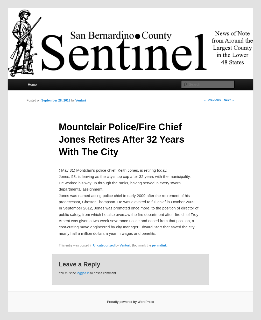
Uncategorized (104, 245)
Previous (212, 100)
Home (32, 84)
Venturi (80, 100)
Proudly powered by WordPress (130, 302)
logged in (83, 273)
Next (229, 100)
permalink (159, 245)
